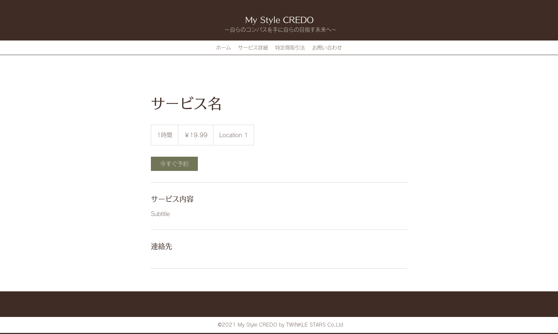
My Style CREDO (279, 20)
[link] (174, 164)
